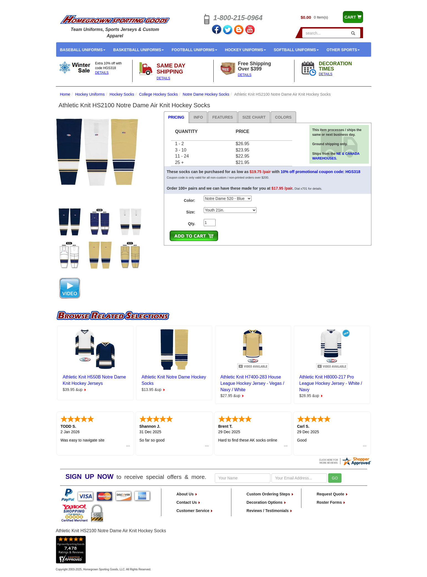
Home (65, 94)
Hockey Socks (122, 94)
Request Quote (332, 494)
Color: (189, 200)
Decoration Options (266, 502)
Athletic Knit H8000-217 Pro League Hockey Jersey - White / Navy (330, 383)
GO (335, 478)
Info (198, 117)
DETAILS (102, 73)
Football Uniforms (194, 50)
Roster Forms (331, 502)
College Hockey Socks (158, 94)
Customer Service (195, 510)
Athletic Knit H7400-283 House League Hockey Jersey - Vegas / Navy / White (252, 383)
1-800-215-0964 (238, 18)
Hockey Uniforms (245, 50)
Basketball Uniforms (138, 50)
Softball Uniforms (296, 50)
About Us (187, 494)
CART (353, 17)
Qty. (191, 223)
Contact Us (189, 502)
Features (222, 117)
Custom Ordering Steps (270, 494)
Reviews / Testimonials (270, 510)
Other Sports (343, 50)
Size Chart (254, 117)
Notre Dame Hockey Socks (206, 94)
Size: (190, 212)
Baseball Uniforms (83, 50)
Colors (283, 117)
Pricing (176, 117)
